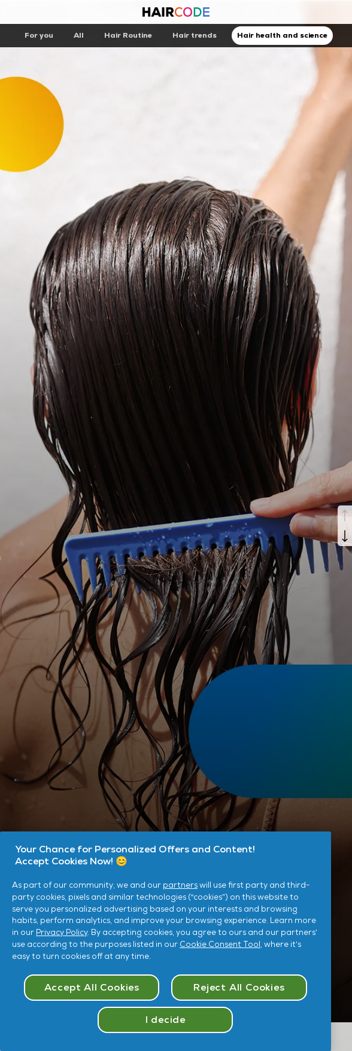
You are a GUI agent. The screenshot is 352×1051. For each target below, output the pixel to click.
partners (180, 885)
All (79, 35)
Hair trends (194, 35)
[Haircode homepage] (176, 13)
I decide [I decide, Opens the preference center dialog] (165, 1019)
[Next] (345, 536)
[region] (165, 941)
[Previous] (345, 515)
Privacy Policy (61, 932)
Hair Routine (128, 35)
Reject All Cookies (238, 987)
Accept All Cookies (91, 987)
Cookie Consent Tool (220, 944)
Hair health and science (282, 35)
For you (39, 35)
